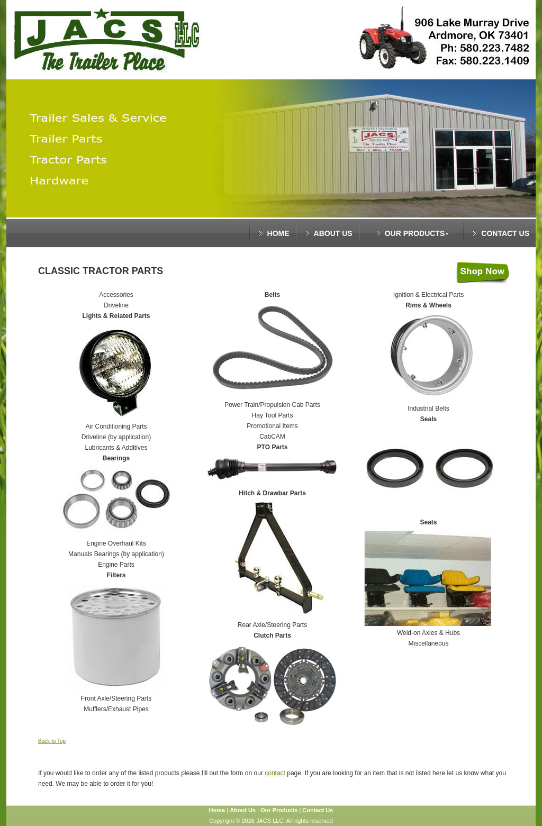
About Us (243, 810)
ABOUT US (333, 233)
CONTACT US (505, 233)
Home (217, 810)
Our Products (278, 810)
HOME (278, 233)
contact (275, 773)
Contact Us (317, 810)
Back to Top (52, 741)
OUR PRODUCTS (417, 233)
